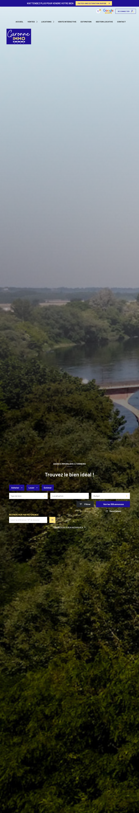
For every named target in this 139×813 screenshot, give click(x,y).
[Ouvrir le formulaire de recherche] (85, 504)
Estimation (86, 22)
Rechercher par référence (24, 515)
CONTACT (121, 22)
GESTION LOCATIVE (104, 22)
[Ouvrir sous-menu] (37, 21)
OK (52, 520)
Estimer (48, 487)
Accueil (19, 22)
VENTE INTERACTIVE (67, 22)
